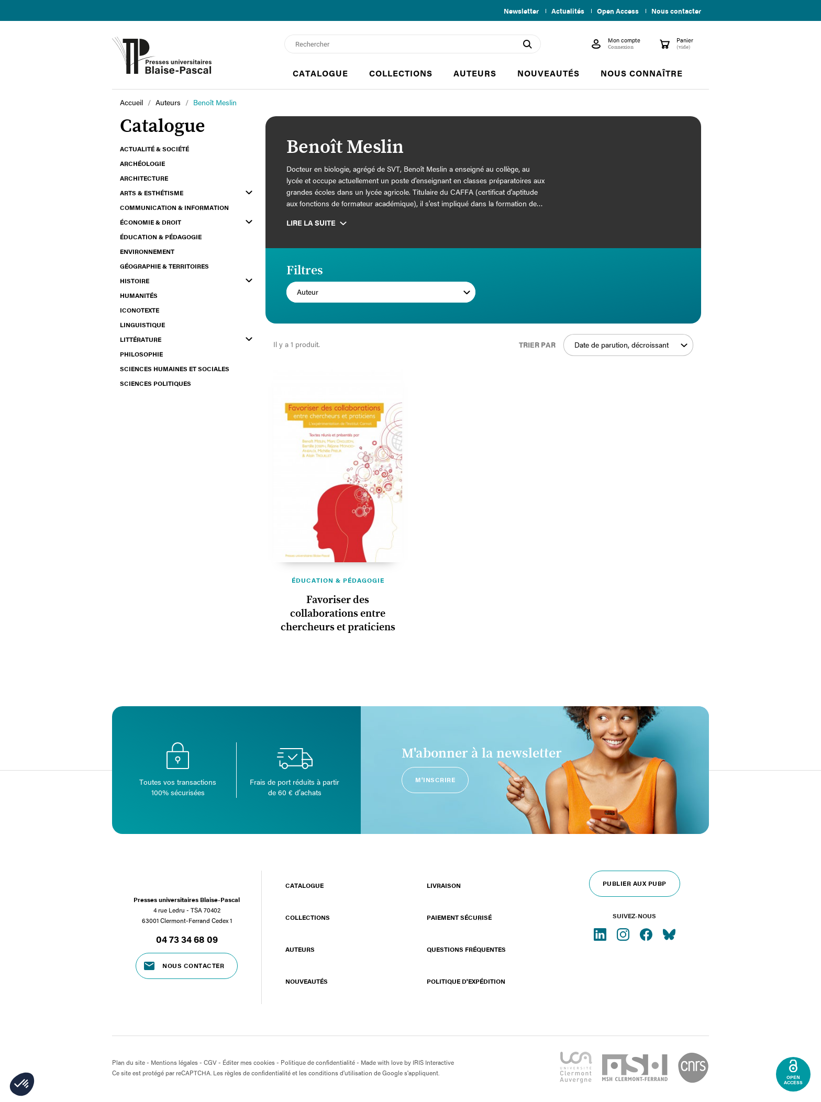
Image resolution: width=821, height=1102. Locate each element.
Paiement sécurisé (459, 917)
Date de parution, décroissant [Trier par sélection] (630, 345)
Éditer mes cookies (249, 1062)
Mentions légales (174, 1062)
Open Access (616, 11)
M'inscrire (435, 779)
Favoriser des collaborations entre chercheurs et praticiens (338, 613)
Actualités (563, 11)
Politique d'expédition (466, 981)
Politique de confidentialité (318, 1062)
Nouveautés (306, 981)
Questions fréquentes (466, 949)
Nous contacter (676, 11)
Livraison (444, 885)
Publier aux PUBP (635, 883)
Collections (307, 917)
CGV (210, 1062)
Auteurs (300, 949)
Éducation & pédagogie (338, 580)
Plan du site (128, 1062)
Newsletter (514, 11)
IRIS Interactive (433, 1062)
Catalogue (304, 885)
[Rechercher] (412, 44)
